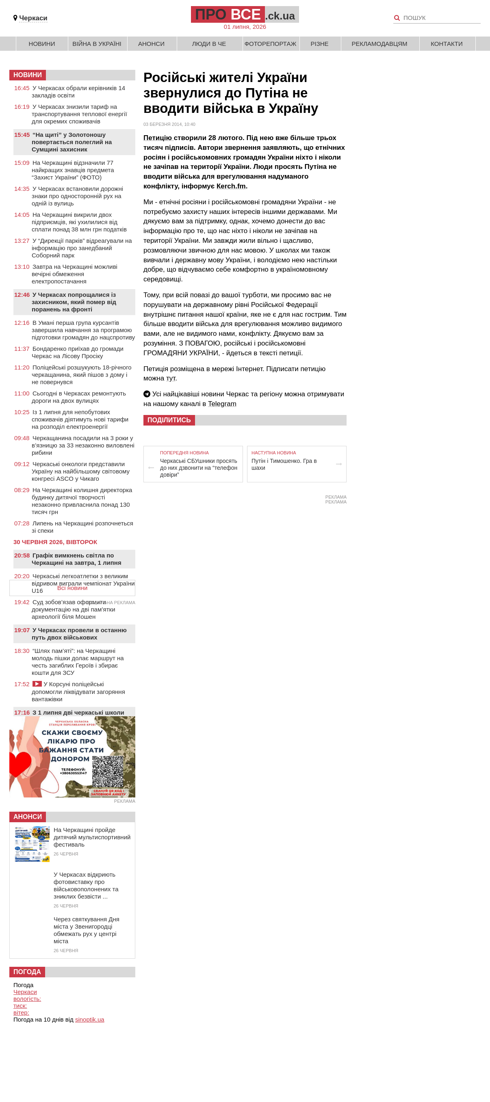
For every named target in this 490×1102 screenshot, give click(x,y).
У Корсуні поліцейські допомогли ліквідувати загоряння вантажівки (78, 691)
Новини (42, 43)
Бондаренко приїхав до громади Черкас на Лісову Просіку (78, 352)
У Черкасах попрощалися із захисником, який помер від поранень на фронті (74, 302)
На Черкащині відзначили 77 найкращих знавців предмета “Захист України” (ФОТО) (73, 170)
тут (170, 378)
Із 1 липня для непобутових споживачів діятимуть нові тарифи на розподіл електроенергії (80, 419)
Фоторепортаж (271, 43)
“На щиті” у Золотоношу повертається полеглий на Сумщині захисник (72, 142)
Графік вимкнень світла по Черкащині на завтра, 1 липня (76, 559)
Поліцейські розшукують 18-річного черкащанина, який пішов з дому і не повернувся (82, 374)
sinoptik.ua (89, 1019)
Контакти (446, 43)
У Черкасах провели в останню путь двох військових (79, 634)
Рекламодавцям (379, 43)
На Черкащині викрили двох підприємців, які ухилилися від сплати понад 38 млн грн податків (79, 222)
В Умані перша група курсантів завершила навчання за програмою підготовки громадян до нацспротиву (83, 330)
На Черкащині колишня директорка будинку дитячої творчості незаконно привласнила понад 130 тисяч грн (82, 500)
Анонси (151, 43)
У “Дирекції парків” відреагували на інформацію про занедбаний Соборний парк (82, 248)
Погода (27, 971)
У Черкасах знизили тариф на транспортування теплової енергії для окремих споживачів (79, 114)
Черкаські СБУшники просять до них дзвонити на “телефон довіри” (198, 468)
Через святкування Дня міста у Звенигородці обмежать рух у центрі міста (86, 930)
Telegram (222, 404)
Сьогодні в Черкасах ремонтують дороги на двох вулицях (79, 397)
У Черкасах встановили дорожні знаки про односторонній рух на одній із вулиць (77, 196)
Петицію (158, 138)
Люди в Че (209, 43)
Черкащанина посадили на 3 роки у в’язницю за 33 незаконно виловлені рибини (83, 445)
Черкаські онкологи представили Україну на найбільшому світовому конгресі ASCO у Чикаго (81, 471)
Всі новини (72, 587)
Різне (319, 43)
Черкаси (33, 18)
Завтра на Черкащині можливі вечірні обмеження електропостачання (74, 274)
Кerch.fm (231, 186)
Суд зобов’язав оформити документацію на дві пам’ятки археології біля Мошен (73, 609)
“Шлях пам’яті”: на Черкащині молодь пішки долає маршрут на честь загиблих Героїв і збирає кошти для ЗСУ (78, 661)
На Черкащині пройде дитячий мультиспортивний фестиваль (92, 837)
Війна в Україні (96, 43)
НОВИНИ (27, 74)
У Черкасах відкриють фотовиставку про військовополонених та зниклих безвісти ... (86, 885)
